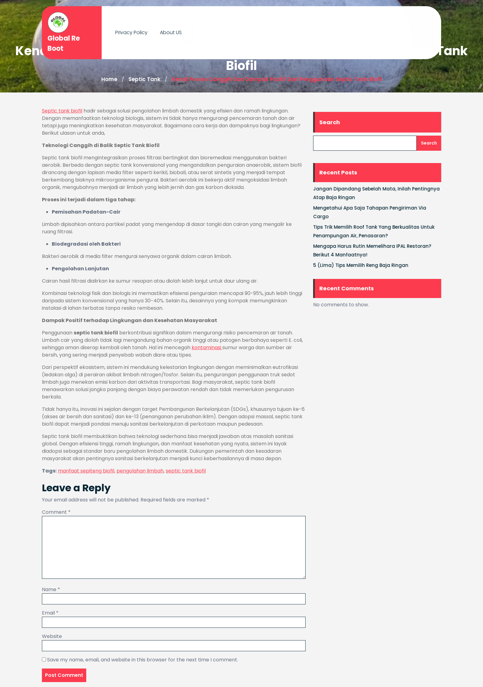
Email (50, 612)
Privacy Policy (131, 30)
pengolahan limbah (140, 470)
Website (52, 636)
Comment (56, 512)
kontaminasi (207, 347)
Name (51, 589)
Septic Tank (144, 79)
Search (333, 122)
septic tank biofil (186, 470)
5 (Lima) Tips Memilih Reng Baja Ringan (364, 265)
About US (171, 30)
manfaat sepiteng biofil (86, 470)
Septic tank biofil (62, 110)
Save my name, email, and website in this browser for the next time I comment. (142, 659)
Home (109, 79)
